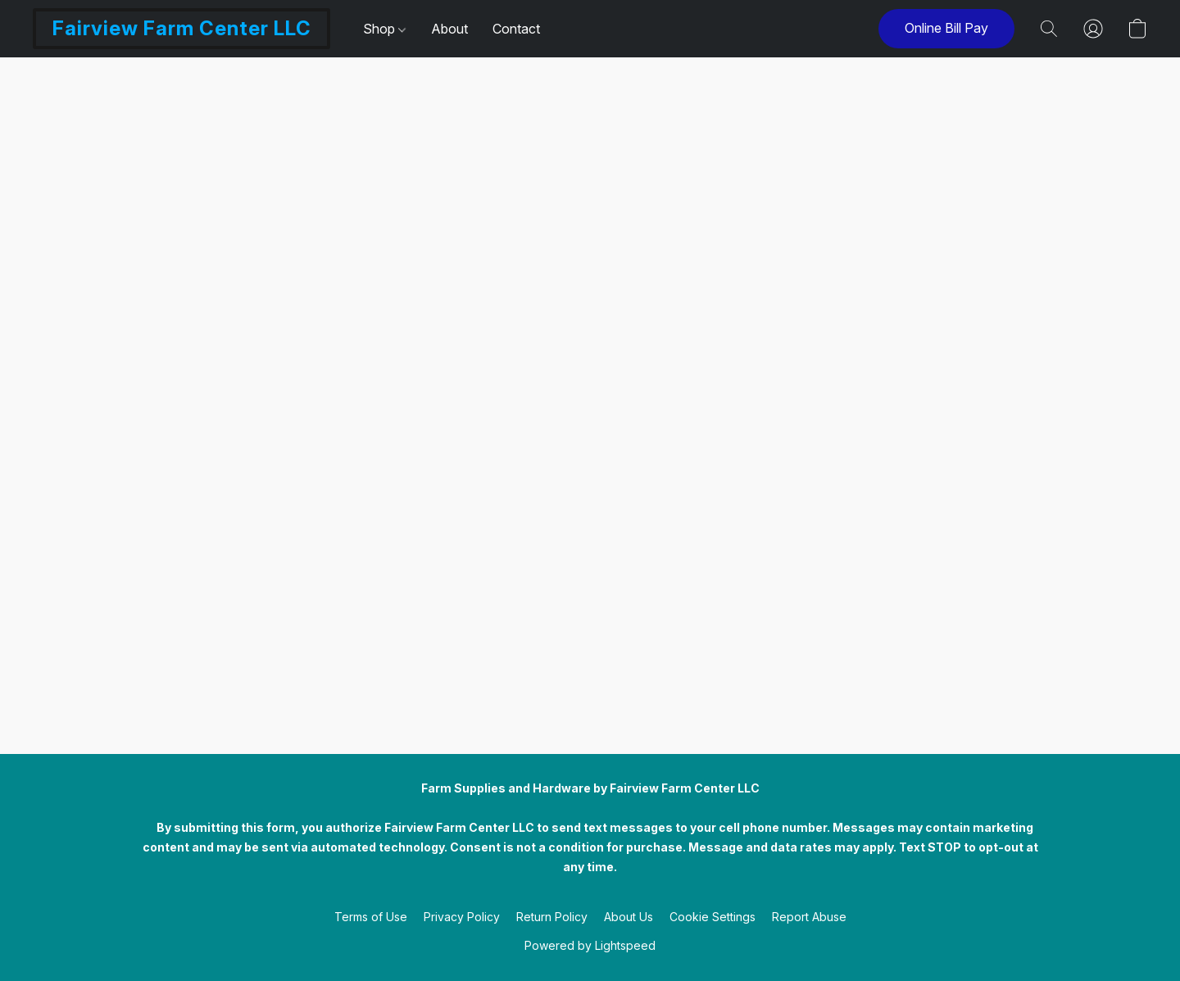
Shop (384, 28)
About (449, 28)
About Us (628, 917)
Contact (516, 28)
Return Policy (552, 917)
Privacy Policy (462, 917)
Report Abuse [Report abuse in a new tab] (809, 917)
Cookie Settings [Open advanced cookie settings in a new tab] (712, 917)
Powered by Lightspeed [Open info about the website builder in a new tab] (590, 945)
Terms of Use (370, 917)
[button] (181, 28)
